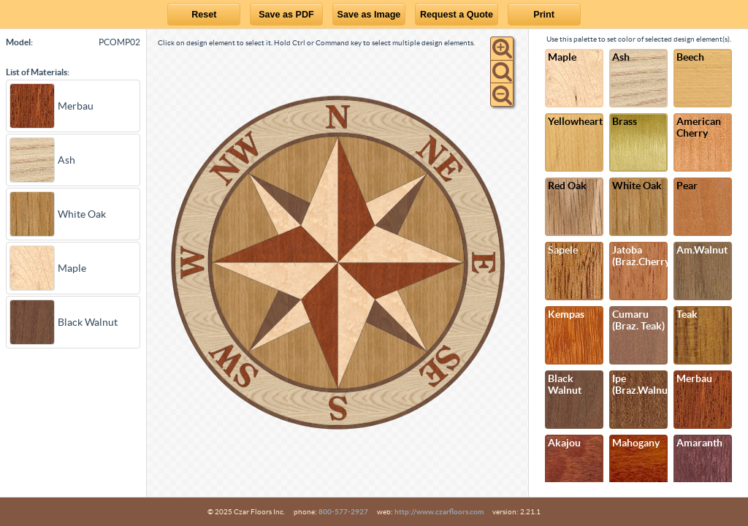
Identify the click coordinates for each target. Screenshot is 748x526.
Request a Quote (456, 14)
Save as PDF (286, 14)
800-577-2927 (343, 512)
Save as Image (369, 14)
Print (543, 14)
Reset (203, 14)
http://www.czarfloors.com (439, 512)
